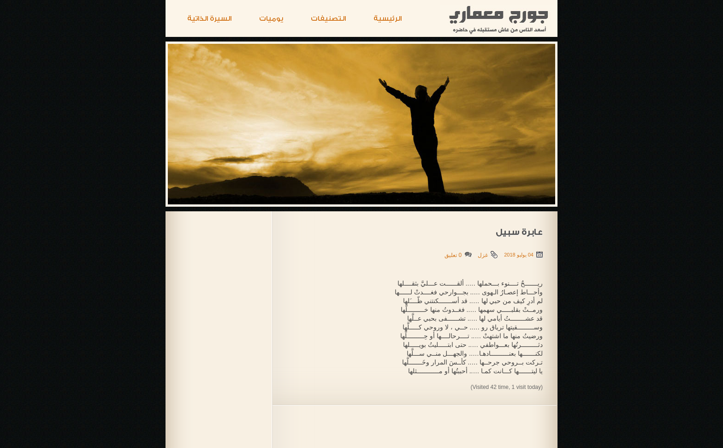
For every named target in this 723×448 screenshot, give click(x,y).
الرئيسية (387, 19)
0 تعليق (453, 255)
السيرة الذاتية (209, 19)
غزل (483, 255)
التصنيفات (328, 19)
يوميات (271, 19)
